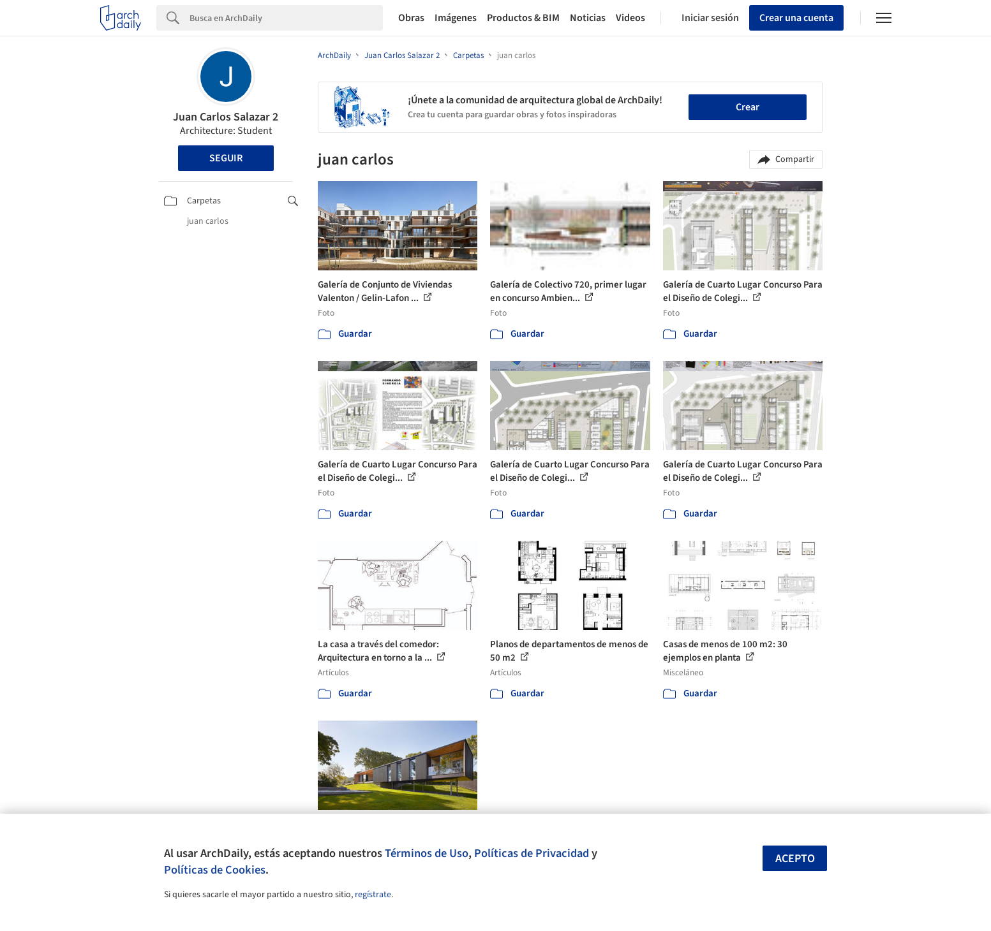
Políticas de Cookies (214, 869)
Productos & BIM (523, 18)
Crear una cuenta (796, 18)
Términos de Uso (426, 853)
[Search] (286, 18)
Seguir (225, 158)
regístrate (373, 894)
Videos (630, 18)
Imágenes (456, 18)
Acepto (795, 859)
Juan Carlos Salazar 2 (225, 117)
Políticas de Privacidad (531, 853)
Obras (411, 18)
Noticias (588, 18)
